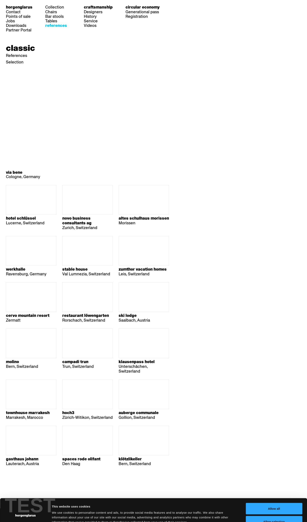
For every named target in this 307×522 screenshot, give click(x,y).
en (190, 7)
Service (91, 21)
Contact (13, 12)
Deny (274, 511)
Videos (90, 25)
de (174, 7)
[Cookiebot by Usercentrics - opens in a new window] (25, 514)
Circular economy (143, 7)
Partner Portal (18, 30)
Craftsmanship (98, 7)
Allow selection (274, 498)
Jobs (10, 21)
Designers (93, 12)
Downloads (16, 25)
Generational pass (142, 12)
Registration (137, 16)
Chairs (51, 12)
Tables (51, 21)
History (90, 16)
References (56, 25)
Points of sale (18, 16)
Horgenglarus (19, 7)
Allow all (274, 485)
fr (182, 7)
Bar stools (54, 16)
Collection (54, 7)
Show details (206, 512)
